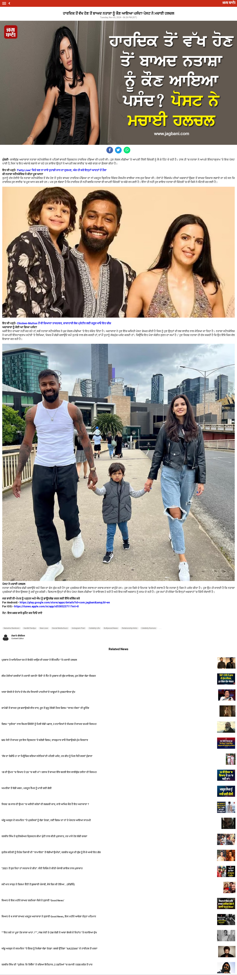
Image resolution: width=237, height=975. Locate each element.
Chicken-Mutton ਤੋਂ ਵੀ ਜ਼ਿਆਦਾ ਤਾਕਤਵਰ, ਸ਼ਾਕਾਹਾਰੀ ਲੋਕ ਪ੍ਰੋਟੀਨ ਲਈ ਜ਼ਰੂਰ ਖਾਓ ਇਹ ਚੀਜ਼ (64, 323)
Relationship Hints (129, 628)
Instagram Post (78, 628)
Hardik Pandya (30, 628)
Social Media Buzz (60, 628)
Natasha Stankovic (11, 628)
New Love (44, 628)
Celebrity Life (94, 628)
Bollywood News (111, 628)
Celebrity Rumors (148, 628)
